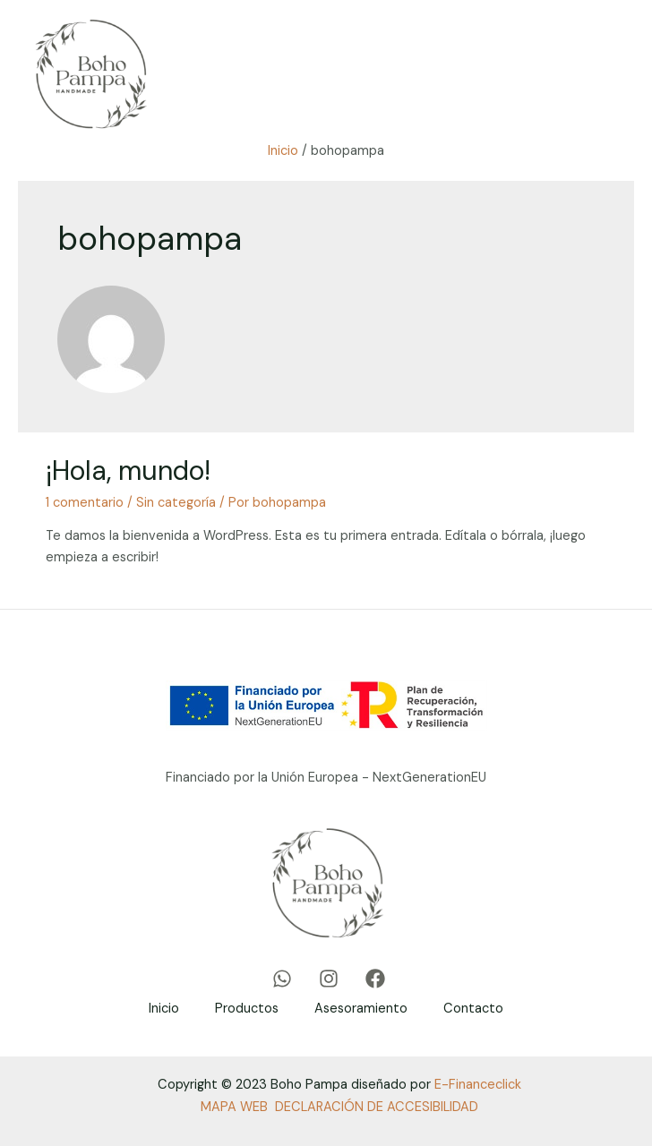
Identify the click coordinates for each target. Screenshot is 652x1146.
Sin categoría (176, 502)
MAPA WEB (234, 1107)
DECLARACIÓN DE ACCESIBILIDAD (376, 1107)
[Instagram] (329, 978)
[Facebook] (375, 978)
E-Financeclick (477, 1084)
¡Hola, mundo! (128, 470)
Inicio (164, 1008)
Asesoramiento (361, 1008)
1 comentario (85, 502)
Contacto (473, 1008)
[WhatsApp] (282, 978)
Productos (247, 1008)
